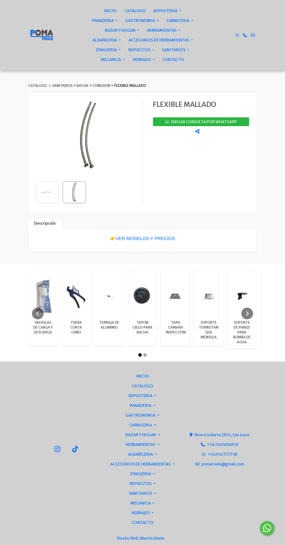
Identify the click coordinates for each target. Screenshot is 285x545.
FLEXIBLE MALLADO (130, 85)
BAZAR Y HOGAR (120, 30)
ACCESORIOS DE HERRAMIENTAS (159, 40)
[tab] (44, 224)
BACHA (83, 85)
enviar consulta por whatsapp (201, 121)
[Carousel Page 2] (145, 355)
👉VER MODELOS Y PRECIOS (142, 238)
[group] (88, 136)
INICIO (110, 10)
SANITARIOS (174, 49)
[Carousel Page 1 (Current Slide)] (140, 355)
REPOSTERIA (165, 10)
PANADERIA (103, 20)
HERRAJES (142, 59)
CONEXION (101, 85)
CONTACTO (173, 59)
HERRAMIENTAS (162, 30)
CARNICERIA (178, 20)
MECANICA (111, 59)
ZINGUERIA (107, 49)
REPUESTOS (139, 49)
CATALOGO (135, 10)
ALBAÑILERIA (105, 40)
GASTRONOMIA (140, 20)
